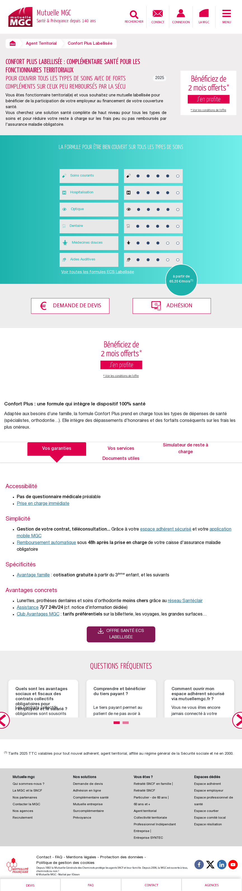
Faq (90, 885)
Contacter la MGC (26, 804)
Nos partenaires (25, 797)
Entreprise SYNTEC (148, 837)
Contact (157, 16)
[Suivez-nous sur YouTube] (233, 865)
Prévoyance (82, 817)
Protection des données (121, 857)
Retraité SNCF (144, 790)
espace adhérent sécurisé (165, 529)
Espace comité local (210, 817)
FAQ (58, 857)
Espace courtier (206, 810)
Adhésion (180, 305)
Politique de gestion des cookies (65, 862)
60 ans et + (142, 804)
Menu (226, 16)
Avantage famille (33, 575)
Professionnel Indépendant (155, 824)
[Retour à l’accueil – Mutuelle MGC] (20, 16)
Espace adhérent (207, 783)
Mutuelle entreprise (88, 804)
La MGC (204, 16)
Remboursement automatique (46, 542)
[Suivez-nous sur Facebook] (199, 865)
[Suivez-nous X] (210, 865)
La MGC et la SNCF (27, 790)
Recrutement (22, 817)
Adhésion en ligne (87, 790)
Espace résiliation (208, 824)
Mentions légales (81, 857)
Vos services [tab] (121, 448)
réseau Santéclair (185, 600)
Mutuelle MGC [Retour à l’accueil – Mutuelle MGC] (66, 17)
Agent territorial (145, 810)
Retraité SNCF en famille (153, 783)
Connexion (181, 16)
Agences (211, 885)
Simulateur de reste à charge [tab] (185, 448)
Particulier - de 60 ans (150, 797)
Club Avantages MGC (38, 614)
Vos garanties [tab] (56, 448)
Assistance (28, 607)
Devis (30, 885)
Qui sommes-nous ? (28, 783)
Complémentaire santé (91, 797)
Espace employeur (208, 790)
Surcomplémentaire (88, 810)
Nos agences (23, 810)
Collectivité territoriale (150, 817)
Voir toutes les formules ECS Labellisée (97, 272)
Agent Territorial (41, 44)
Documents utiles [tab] (121, 458)
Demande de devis (76, 305)
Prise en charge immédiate (43, 503)
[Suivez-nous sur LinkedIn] (222, 865)
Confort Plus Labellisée (90, 44)
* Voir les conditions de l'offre (208, 110)
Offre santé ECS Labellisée (125, 633)
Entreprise (141, 830)
